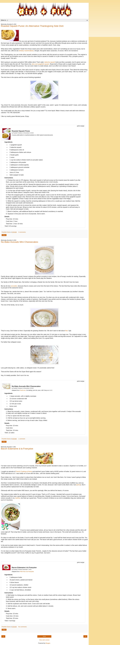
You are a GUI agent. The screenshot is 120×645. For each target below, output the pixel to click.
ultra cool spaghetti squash (40, 64)
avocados (14, 286)
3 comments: (22, 232)
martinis (17, 498)
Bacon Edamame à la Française (17, 448)
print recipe (80, 126)
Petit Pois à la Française (27, 571)
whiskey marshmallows (26, 50)
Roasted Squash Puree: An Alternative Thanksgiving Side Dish (32, 26)
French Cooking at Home (24, 471)
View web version (44, 640)
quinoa (78, 485)
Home (44, 636)
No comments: (22, 626)
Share (4, 235)
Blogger (48, 643)
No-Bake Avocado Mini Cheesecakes (19, 242)
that (66, 330)
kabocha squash (49, 62)
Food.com (23, 390)
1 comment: (21, 439)
